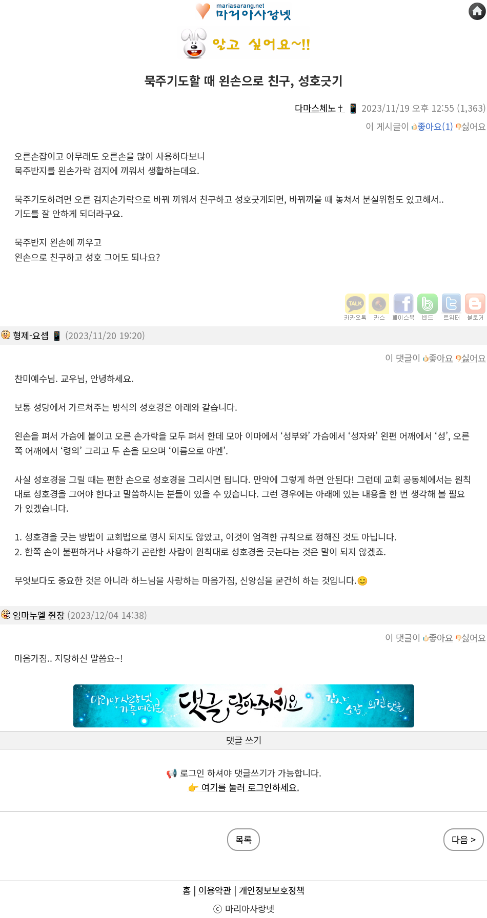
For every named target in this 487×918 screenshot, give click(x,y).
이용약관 (214, 890)
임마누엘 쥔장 (39, 615)
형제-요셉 (31, 335)
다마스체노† (320, 107)
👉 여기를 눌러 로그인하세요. (243, 787)
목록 (243, 839)
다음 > (464, 839)
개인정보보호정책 (272, 890)
